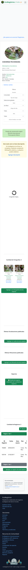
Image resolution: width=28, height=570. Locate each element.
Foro (3, 520)
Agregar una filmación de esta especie (14, 362)
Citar (3, 508)
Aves (6, 77)
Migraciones (5, 524)
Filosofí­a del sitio (7, 506)
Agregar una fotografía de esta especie (14, 290)
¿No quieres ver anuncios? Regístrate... (14, 37)
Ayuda (4, 528)
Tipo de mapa (14, 97)
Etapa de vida (14, 108)
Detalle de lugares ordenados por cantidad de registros (14, 382)
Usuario (14, 92)
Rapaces (4, 554)
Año (14, 113)
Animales (5, 515)
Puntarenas (8, 276)
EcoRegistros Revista (8, 540)
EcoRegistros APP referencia (10, 538)
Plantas (4, 517)
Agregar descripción (14, 155)
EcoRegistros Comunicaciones (10, 536)
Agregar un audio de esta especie (15, 341)
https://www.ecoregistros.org (12, 486)
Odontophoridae (10, 74)
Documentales (6, 522)
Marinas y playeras (7, 553)
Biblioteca (5, 542)
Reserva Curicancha (8, 275)
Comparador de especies (9, 545)
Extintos (4, 547)
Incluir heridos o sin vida (15, 119)
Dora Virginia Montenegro (8, 281)
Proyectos (5, 526)
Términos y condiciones (9, 529)
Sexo (14, 103)
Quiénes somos (6, 505)
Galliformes (8, 76)
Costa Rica (8, 278)
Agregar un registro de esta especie (15, 469)
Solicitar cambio (7, 85)
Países (4, 543)
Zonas (4, 549)
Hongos (4, 519)
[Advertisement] (14, 20)
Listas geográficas (7, 551)
